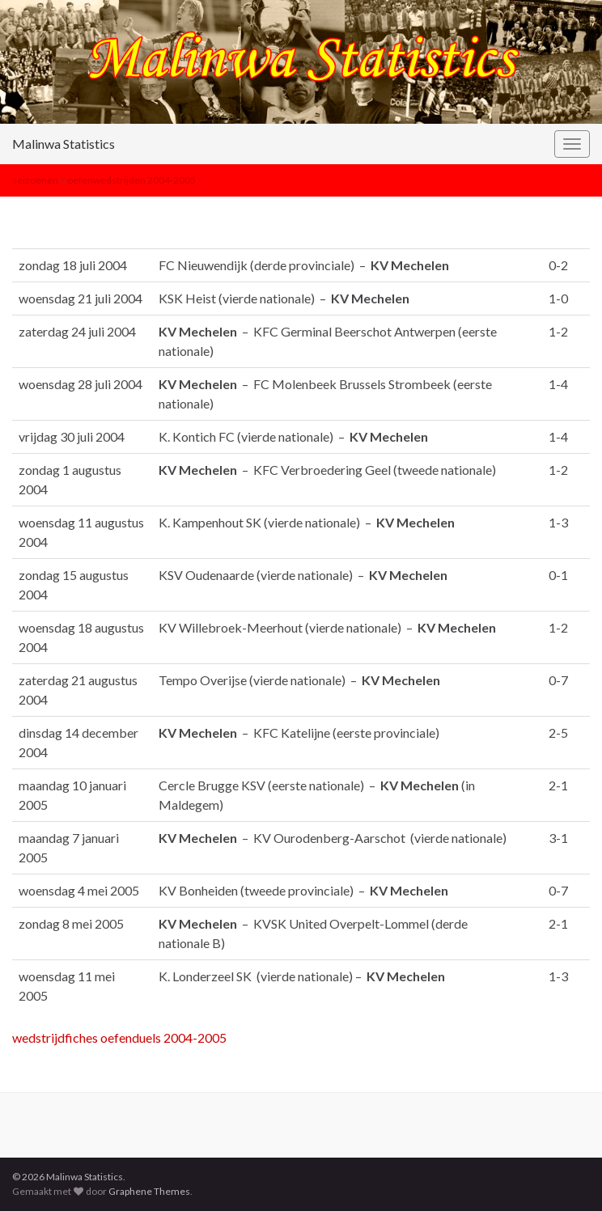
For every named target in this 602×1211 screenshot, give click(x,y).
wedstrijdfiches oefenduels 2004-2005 (119, 1037)
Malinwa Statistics (63, 143)
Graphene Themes (149, 1191)
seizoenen (35, 180)
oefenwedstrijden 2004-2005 (131, 180)
